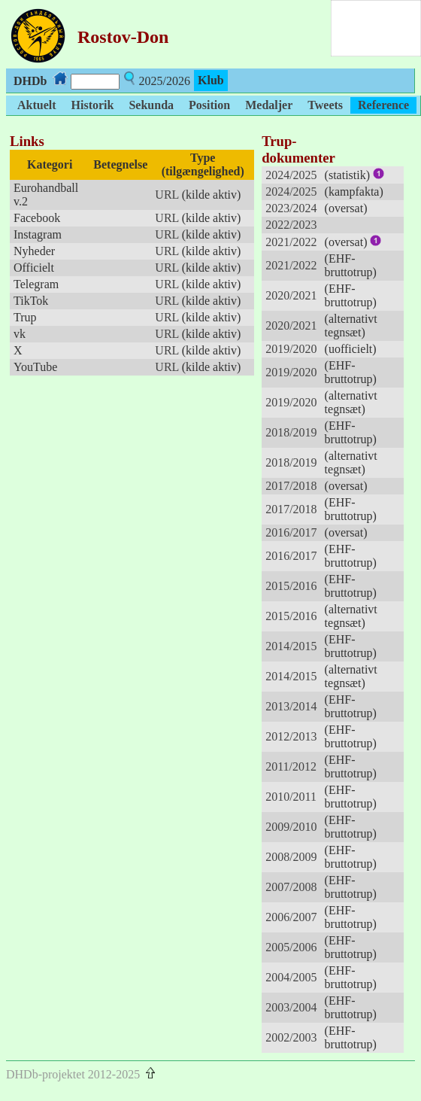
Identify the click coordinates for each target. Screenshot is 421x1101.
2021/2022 (291, 242)
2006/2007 (291, 917)
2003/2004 (291, 1007)
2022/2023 (291, 224)
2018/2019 (291, 432)
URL (166, 194)
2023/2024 (291, 208)
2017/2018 (291, 485)
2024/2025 (291, 175)
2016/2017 (291, 532)
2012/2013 (291, 736)
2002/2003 (291, 1037)
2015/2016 (291, 585)
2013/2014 (291, 706)
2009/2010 (291, 826)
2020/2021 (291, 295)
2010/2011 (291, 796)
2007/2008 (291, 886)
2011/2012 (291, 766)
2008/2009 (291, 856)
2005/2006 (291, 947)
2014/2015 (291, 646)
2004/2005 (291, 977)
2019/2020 (291, 348)
